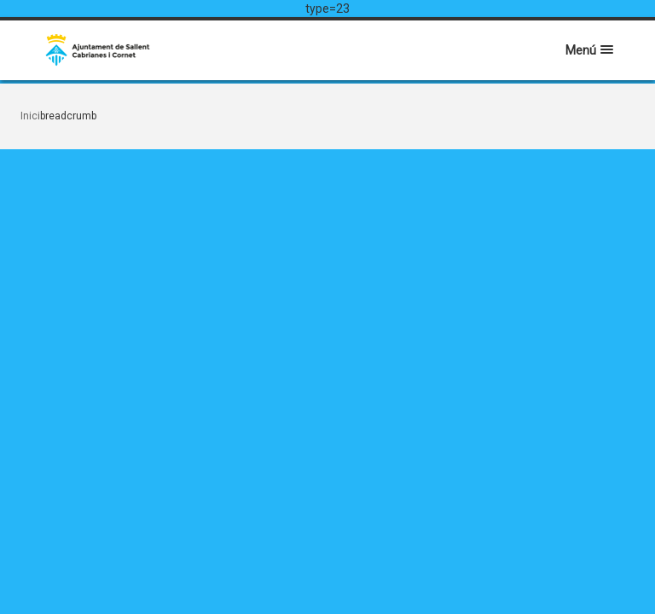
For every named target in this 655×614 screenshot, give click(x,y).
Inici (30, 116)
